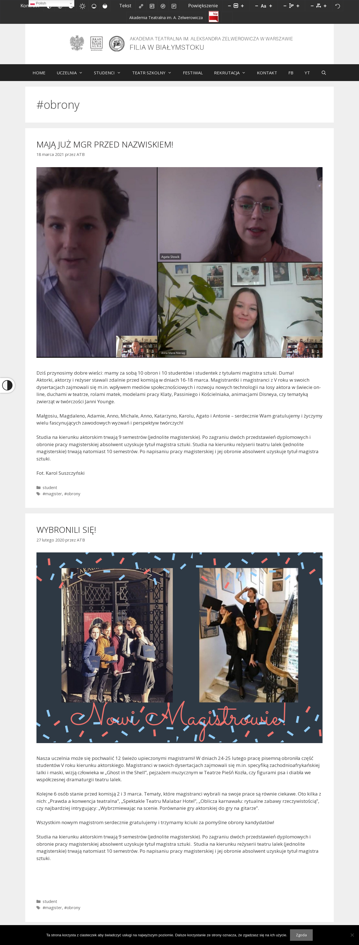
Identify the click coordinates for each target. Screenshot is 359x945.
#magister (52, 498)
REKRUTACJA (232, 76)
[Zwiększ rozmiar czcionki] (270, 6)
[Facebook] (227, 17)
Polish (38, 3)
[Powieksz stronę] (242, 6)
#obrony (72, 498)
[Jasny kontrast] (82, 5)
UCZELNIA (72, 76)
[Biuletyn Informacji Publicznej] (214, 16)
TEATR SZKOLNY (154, 76)
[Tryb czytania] (174, 5)
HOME (39, 77)
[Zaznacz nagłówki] (152, 5)
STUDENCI (110, 76)
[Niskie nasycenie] (94, 5)
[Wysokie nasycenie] (105, 5)
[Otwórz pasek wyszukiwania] (324, 76)
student (50, 491)
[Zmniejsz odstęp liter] (312, 6)
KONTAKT (267, 77)
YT (307, 77)
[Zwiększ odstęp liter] (325, 6)
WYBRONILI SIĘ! (66, 534)
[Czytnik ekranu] (163, 5)
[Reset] (337, 5)
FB (290, 77)
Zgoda (301, 934)
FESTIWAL (193, 77)
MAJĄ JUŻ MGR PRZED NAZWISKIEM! (104, 148)
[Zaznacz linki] (141, 5)
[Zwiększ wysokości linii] (298, 6)
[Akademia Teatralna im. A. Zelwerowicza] (166, 17)
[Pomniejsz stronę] (229, 6)
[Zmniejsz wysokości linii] (285, 6)
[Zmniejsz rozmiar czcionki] (256, 6)
